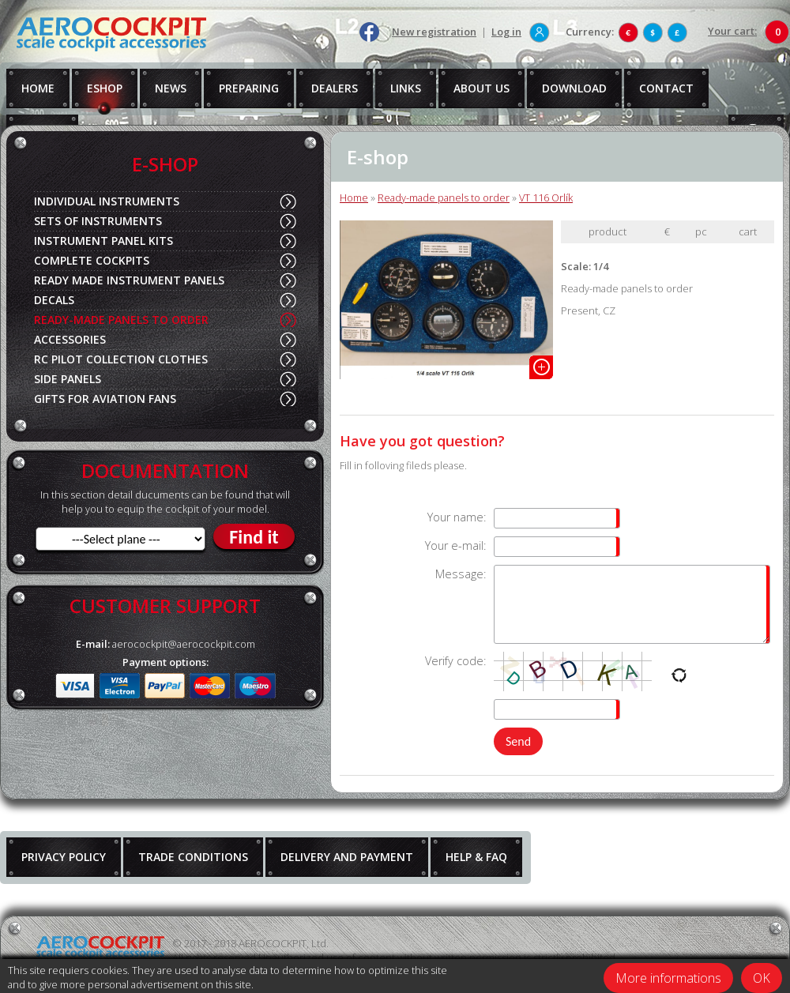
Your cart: (732, 31)
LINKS (405, 88)
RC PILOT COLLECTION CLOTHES (121, 359)
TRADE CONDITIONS (193, 856)
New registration (434, 31)
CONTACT (666, 88)
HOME (38, 88)
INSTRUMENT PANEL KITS (103, 240)
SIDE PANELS (67, 378)
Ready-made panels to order (444, 197)
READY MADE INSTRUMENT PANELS (129, 280)
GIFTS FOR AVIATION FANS (105, 398)
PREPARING (249, 88)
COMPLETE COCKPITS (91, 260)
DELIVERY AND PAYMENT (346, 856)
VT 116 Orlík (546, 197)
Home (354, 197)
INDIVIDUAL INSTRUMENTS (106, 201)
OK (761, 978)
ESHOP (104, 88)
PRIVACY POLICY (63, 856)
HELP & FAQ (476, 856)
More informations (668, 978)
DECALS (54, 299)
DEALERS (334, 88)
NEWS (170, 88)
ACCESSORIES (70, 339)
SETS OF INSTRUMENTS (98, 220)
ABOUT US (481, 88)
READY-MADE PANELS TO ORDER (121, 319)
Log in (506, 31)
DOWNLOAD (574, 88)
